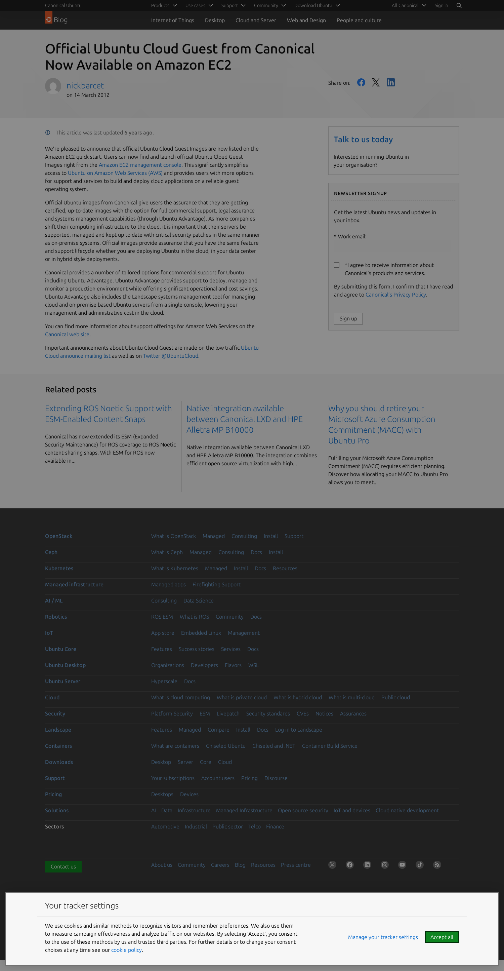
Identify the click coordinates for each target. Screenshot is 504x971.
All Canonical (405, 5)
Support (294, 536)
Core (205, 762)
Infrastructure (194, 810)
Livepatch (228, 713)
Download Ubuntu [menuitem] (313, 5)
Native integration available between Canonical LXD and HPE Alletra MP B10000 (244, 419)
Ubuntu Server (62, 681)
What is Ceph (167, 552)
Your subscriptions (173, 778)
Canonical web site (67, 334)
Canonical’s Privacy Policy (396, 295)
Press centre (296, 865)
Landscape (58, 730)
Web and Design (306, 20)
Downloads (59, 762)
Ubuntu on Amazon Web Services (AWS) (115, 173)
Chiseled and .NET (273, 746)
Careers (220, 865)
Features (161, 649)
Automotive (165, 826)
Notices (324, 713)
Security (55, 713)
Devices (189, 794)
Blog (240, 865)
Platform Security (172, 713)
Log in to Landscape (298, 730)
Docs (256, 552)
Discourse (276, 778)
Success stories (196, 649)
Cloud (52, 697)
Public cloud (395, 697)
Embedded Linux (201, 633)
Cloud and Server (256, 20)
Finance (275, 826)
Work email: (392, 242)
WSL (253, 665)
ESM (205, 713)
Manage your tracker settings (383, 937)
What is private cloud (242, 697)
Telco (254, 826)
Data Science (198, 600)
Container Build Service (330, 746)
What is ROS (194, 617)
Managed (214, 536)
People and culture (359, 20)
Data (166, 810)
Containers (58, 746)
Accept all (441, 937)
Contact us (63, 866)
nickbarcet (85, 85)
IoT (49, 633)
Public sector (227, 826)
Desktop (215, 20)
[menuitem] (407, 5)
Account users (218, 778)
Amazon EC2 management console (140, 165)
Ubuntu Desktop (65, 665)
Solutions (57, 810)
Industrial (196, 826)
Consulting (244, 536)
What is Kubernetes (174, 568)
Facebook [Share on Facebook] (361, 82)
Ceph (51, 552)
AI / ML (54, 600)
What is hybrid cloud (298, 697)
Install (271, 536)
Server (185, 762)
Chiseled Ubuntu (226, 746)
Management (244, 633)
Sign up (348, 318)
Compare (218, 730)
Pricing (249, 778)
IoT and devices (352, 810)
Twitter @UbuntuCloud (170, 356)
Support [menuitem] (229, 5)
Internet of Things (172, 20)
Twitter (376, 82)
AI (153, 810)
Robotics (56, 617)
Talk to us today (363, 139)
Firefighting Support (217, 584)
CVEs (303, 713)
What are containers (175, 746)
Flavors (233, 665)
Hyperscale (164, 681)
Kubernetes (59, 568)
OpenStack (59, 536)
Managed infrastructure (74, 584)
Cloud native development (407, 810)
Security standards (268, 713)
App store (162, 633)
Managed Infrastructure (244, 810)
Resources (285, 568)
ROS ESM (162, 617)
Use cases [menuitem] (195, 5)
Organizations (167, 665)
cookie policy (126, 950)
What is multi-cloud (352, 697)
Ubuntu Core (60, 649)
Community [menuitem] (266, 5)
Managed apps (168, 584)
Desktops (162, 794)
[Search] (459, 5)
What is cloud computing (180, 697)
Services (231, 649)
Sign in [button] (441, 5)
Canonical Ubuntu (63, 5)
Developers (204, 665)
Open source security (303, 810)
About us (161, 865)
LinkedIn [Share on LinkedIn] (391, 82)
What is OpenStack (173, 536)
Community (230, 617)
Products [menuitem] (160, 5)
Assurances (353, 713)
